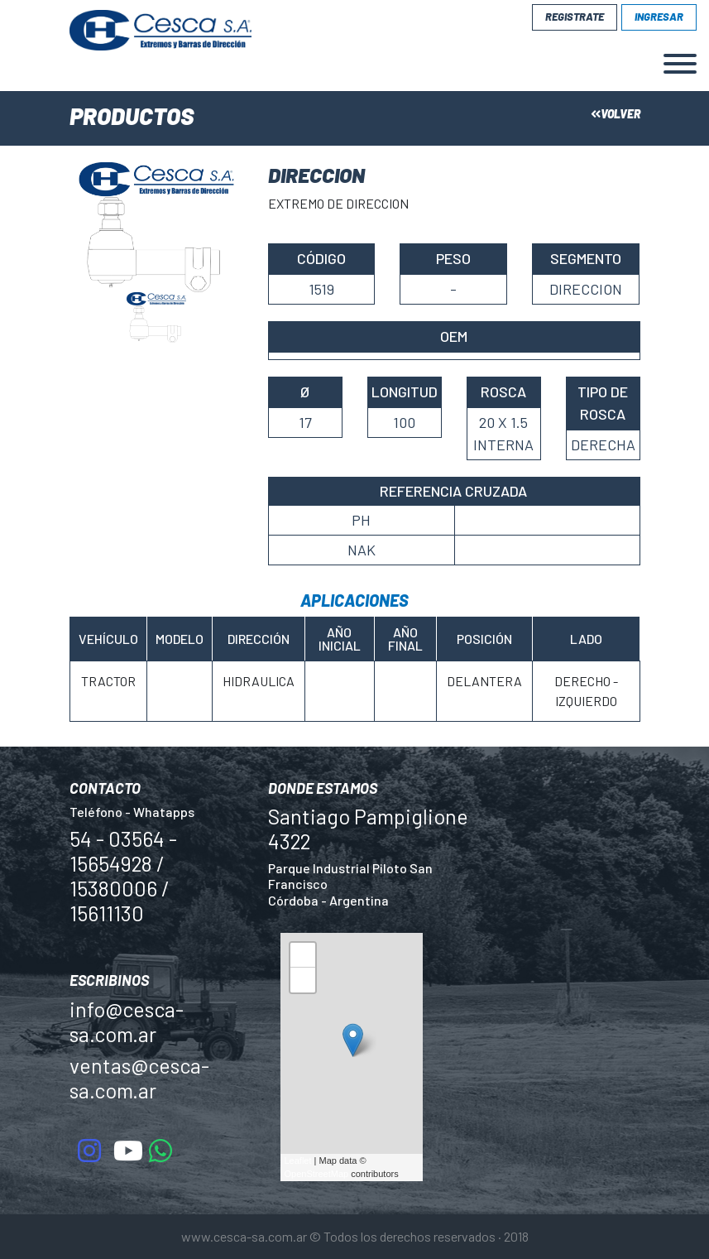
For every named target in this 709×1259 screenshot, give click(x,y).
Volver (615, 114)
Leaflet (298, 1160)
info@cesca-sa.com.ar (126, 1021)
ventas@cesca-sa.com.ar (139, 1078)
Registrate (574, 16)
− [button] (302, 982)
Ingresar (659, 16)
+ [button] (302, 957)
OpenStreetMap (317, 1174)
